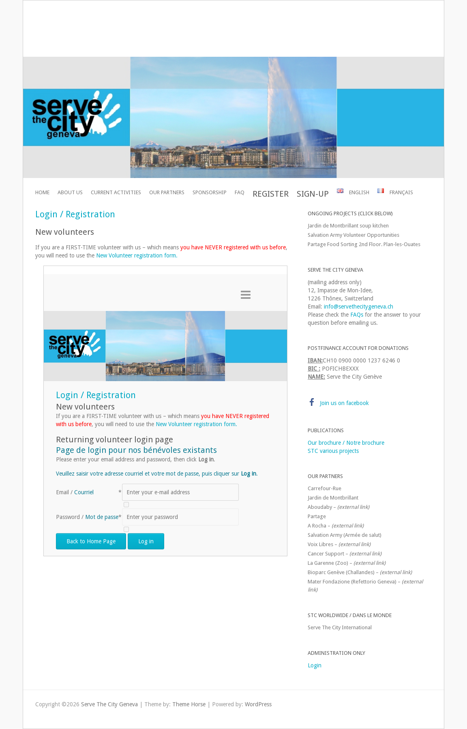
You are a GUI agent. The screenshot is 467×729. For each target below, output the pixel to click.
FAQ (239, 192)
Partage (317, 516)
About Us (70, 192)
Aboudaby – (338, 507)
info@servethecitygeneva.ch (358, 306)
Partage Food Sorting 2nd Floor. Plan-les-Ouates (364, 244)
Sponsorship (210, 192)
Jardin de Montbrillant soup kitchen (348, 226)
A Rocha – (336, 526)
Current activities (116, 192)
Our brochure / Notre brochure (346, 443)
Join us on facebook (344, 403)
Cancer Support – (344, 554)
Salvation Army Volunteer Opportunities (353, 235)
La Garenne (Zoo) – (347, 563)
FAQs (356, 314)
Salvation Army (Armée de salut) (344, 535)
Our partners (166, 192)
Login (314, 665)
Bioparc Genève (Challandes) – (360, 572)
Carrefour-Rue (324, 488)
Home (42, 192)
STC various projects (333, 451)
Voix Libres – (339, 544)
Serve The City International (340, 627)
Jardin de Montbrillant (333, 498)
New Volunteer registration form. (137, 255)
